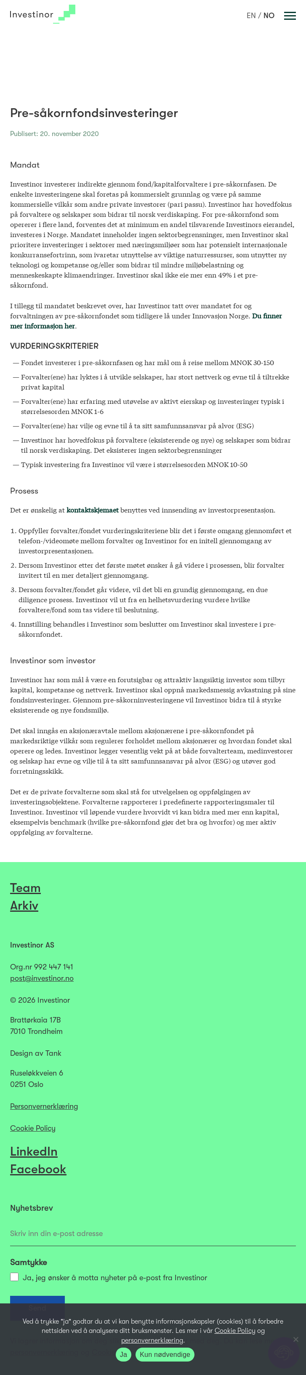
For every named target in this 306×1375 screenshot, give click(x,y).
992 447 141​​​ (53, 967)
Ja (123, 1354)
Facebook (38, 1169)
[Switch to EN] (251, 16)
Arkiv (24, 905)
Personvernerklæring (44, 1106)
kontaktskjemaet (93, 509)
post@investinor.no (42, 978)
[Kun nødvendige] (295, 1339)
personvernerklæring (152, 1340)
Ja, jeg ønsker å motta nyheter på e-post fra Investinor (108, 1277)
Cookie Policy (33, 1128)
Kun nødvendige (165, 1354)
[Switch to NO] (269, 16)
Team (25, 888)
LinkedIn (34, 1151)
